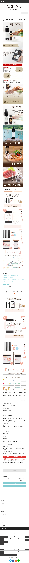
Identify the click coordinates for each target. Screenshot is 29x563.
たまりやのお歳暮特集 (13, 275)
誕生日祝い (4, 281)
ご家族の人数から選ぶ (6, 277)
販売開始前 (14, 470)
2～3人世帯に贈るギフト (13, 279)
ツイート (9, 497)
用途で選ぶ (22, 279)
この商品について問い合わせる (15, 495)
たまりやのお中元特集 (6, 275)
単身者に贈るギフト (12, 277)
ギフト (18, 275)
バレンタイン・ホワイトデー (18, 281)
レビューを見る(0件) (14, 483)
